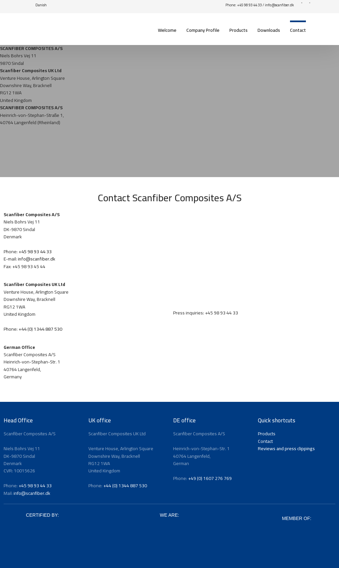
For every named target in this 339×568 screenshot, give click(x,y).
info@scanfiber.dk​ (279, 5)
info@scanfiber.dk (36, 259)
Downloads (269, 30)
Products (238, 30)
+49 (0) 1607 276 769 (210, 478)
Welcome (167, 30)
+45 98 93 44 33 (249, 5)
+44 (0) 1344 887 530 (40, 329)
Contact (298, 30)
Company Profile (202, 30)
